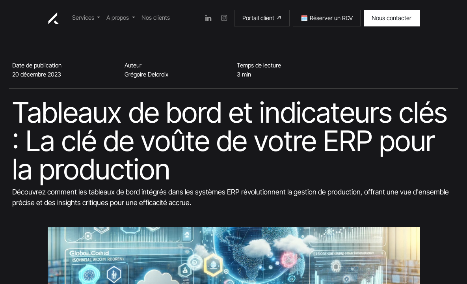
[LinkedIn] (208, 18)
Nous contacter (391, 18)
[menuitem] (86, 18)
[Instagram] (224, 18)
